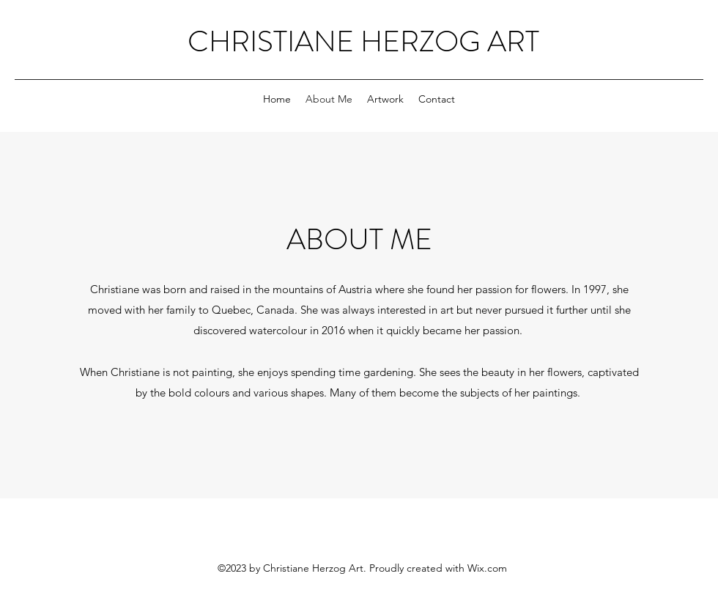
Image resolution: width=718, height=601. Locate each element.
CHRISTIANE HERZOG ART (363, 41)
